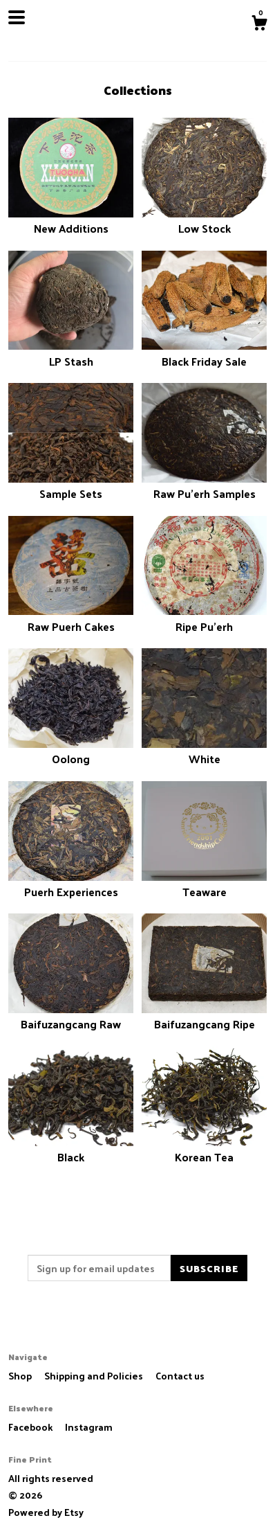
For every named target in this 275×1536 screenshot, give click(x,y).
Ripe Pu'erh (204, 618)
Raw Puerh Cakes (70, 618)
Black (70, 1149)
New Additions (70, 220)
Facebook (31, 1427)
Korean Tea (204, 1149)
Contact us (180, 1376)
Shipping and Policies (94, 1375)
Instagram (89, 1427)
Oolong (70, 751)
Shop (21, 1375)
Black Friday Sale (204, 352)
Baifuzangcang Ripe (204, 1016)
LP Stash (70, 352)
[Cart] (259, 24)
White (204, 751)
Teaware (204, 884)
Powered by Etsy (46, 1512)
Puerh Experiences (70, 884)
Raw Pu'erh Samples (204, 485)
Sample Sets (70, 485)
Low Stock (204, 220)
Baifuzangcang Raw (70, 1016)
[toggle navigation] (16, 17)
